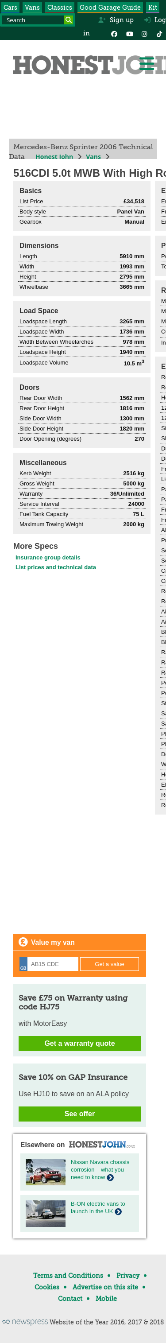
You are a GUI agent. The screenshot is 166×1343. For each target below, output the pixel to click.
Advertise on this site (105, 1287)
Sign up (116, 19)
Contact (70, 1298)
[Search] (68, 20)
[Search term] (37, 20)
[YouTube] (129, 33)
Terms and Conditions (68, 1275)
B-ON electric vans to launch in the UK (98, 1207)
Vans (32, 7)
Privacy (127, 1275)
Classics (59, 7)
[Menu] (146, 63)
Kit (152, 7)
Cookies (47, 1287)
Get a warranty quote (79, 1043)
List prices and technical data (55, 567)
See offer (80, 1114)
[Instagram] (144, 33)
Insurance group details (48, 557)
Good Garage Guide (110, 7)
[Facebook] (114, 33)
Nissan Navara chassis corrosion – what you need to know (100, 1169)
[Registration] (48, 964)
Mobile (106, 1298)
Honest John (54, 156)
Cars (10, 7)
